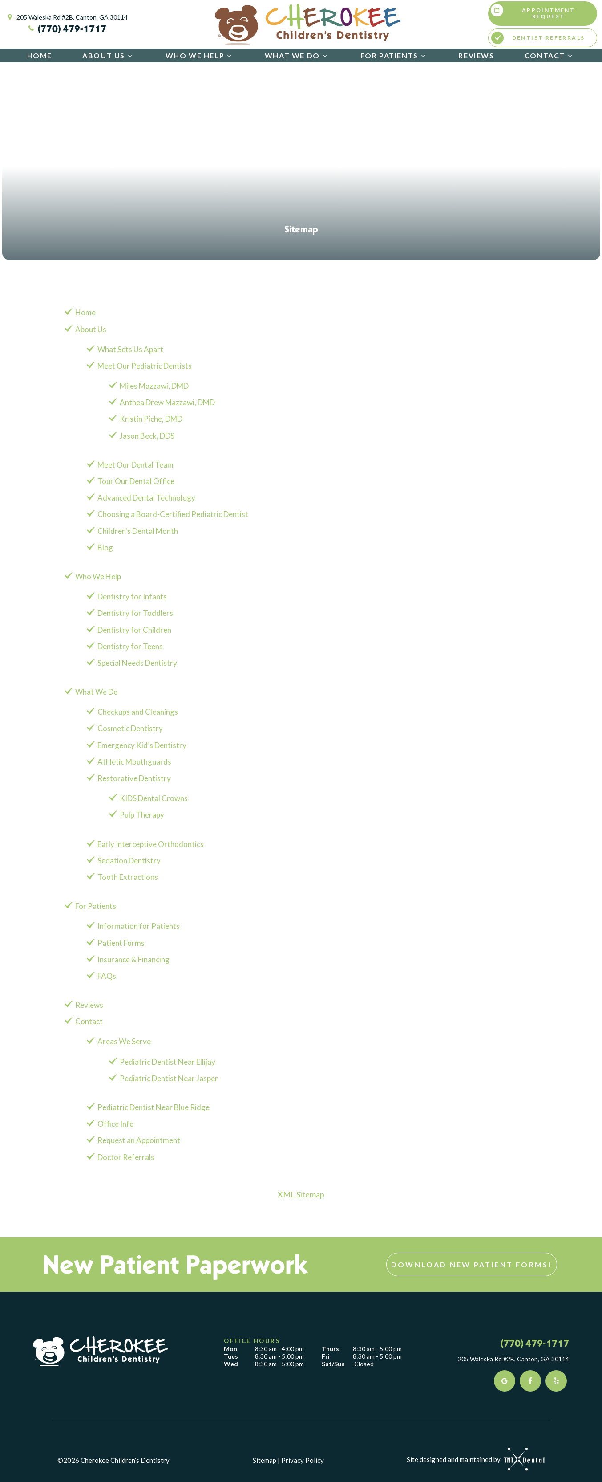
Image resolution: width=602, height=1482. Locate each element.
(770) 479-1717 (66, 28)
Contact (550, 55)
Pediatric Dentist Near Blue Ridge (153, 1107)
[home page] (307, 24)
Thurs (330, 1348)
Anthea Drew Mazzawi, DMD (167, 402)
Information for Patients (138, 926)
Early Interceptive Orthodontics (150, 844)
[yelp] (556, 1381)
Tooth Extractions (127, 877)
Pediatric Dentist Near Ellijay (167, 1062)
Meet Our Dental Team (135, 464)
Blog (105, 547)
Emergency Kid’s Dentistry (141, 745)
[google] (504, 1381)
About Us (108, 55)
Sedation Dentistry (129, 860)
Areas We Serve (124, 1041)
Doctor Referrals (125, 1157)
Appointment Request (533, 12)
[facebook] (530, 1381)
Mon (230, 1348)
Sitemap (264, 1460)
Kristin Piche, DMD (151, 418)
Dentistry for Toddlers (135, 613)
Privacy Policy (302, 1460)
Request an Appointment (138, 1140)
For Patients (394, 55)
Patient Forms (121, 943)
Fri (326, 1356)
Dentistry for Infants (132, 596)
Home (39, 55)
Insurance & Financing (133, 959)
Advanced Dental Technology (146, 497)
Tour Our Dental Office (135, 481)
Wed (231, 1364)
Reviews (476, 55)
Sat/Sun (333, 1364)
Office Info (115, 1123)
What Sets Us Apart (130, 349)
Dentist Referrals (538, 38)
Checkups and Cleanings (137, 712)
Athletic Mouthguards (134, 761)
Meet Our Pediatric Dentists (144, 365)
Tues (231, 1356)
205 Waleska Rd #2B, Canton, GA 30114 (66, 17)
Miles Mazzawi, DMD (154, 386)
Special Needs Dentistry (137, 663)
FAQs (106, 976)
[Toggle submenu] (130, 55)
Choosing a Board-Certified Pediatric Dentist (172, 514)
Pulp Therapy (142, 814)
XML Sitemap (301, 1194)
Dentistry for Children (134, 630)
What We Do (297, 55)
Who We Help (200, 55)
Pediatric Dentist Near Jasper (169, 1078)
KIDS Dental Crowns (154, 798)
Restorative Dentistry (134, 778)
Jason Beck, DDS (147, 435)
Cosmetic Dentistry (130, 728)
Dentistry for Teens (130, 646)
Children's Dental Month (137, 531)
